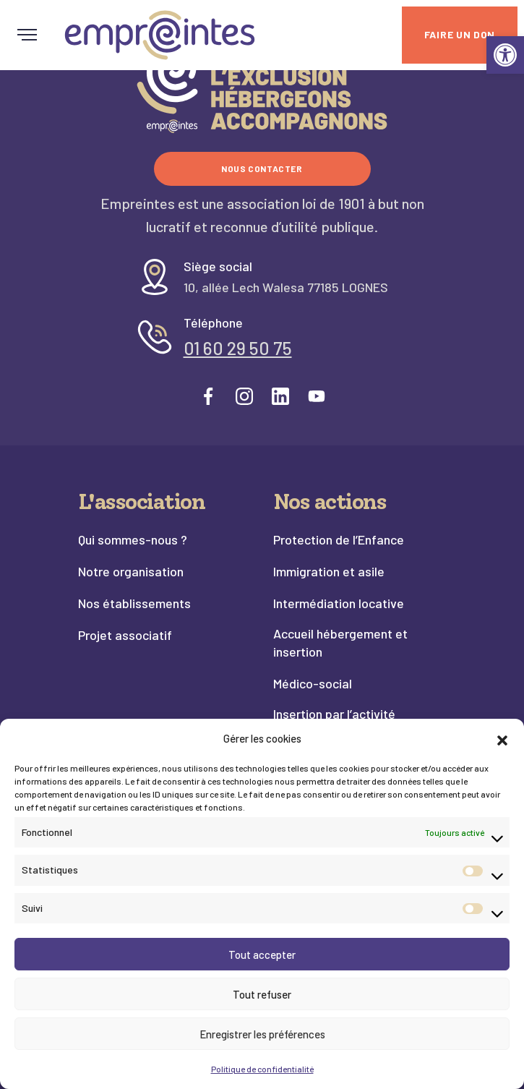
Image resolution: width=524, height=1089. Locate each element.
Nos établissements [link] (134, 603)
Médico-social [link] (312, 683)
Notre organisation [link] (131, 571)
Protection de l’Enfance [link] (338, 539)
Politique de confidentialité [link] (262, 1069)
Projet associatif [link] (125, 635)
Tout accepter (262, 954)
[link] (505, 55)
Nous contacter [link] (261, 168)
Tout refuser (262, 994)
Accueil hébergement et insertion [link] (340, 642)
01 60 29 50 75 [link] (238, 348)
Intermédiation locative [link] (338, 603)
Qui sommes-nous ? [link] (132, 539)
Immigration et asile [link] (329, 571)
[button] (502, 738)
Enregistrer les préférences (262, 1034)
